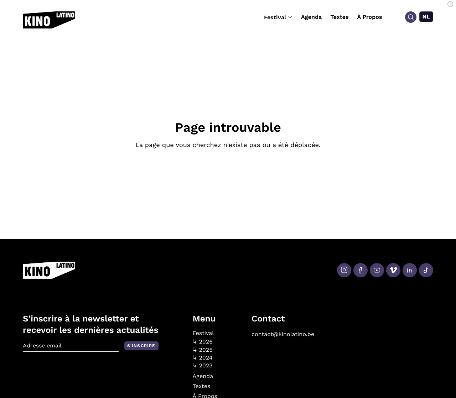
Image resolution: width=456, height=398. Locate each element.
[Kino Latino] (49, 19)
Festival (278, 17)
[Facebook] (360, 270)
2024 (203, 358)
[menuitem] (426, 16)
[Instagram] (344, 270)
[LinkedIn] (410, 270)
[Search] (410, 17)
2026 (203, 342)
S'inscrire (141, 345)
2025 (203, 350)
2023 (203, 365)
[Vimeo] (393, 270)
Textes (339, 17)
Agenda (311, 17)
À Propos (369, 17)
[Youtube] (377, 270)
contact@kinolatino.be (283, 334)
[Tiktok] (426, 270)
